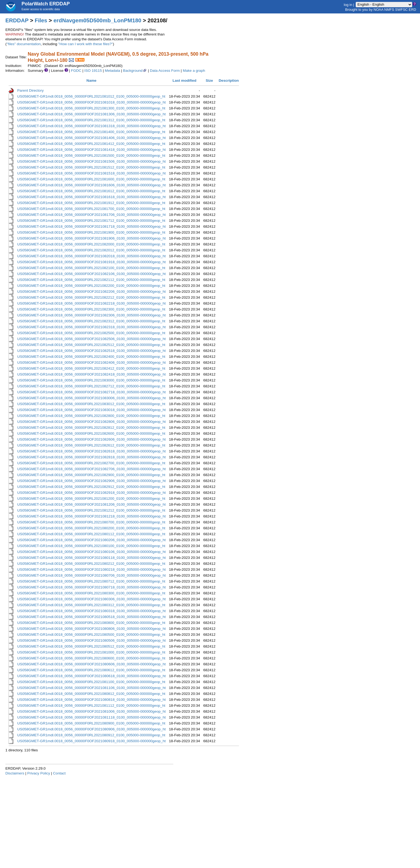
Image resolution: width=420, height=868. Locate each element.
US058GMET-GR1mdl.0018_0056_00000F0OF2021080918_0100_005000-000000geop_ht (91, 741)
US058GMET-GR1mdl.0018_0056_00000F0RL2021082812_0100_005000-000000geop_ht (91, 428)
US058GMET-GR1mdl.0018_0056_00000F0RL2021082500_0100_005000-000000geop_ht (91, 333)
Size (209, 80)
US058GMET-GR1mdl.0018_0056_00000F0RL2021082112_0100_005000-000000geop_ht (91, 280)
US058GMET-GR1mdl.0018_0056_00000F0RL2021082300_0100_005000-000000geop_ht (91, 309)
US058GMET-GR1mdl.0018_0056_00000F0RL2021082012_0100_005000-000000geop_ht (91, 250)
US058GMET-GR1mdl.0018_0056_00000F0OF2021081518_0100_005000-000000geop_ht (91, 173)
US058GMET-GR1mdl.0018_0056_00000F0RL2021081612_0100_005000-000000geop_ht (91, 191)
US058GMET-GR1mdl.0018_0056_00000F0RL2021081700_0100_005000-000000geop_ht (91, 209)
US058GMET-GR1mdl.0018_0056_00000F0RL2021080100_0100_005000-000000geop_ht (91, 546)
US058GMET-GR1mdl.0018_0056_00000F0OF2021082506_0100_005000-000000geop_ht (91, 339)
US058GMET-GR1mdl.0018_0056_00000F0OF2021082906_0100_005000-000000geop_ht (91, 481)
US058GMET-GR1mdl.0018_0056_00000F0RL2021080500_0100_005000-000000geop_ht (91, 635)
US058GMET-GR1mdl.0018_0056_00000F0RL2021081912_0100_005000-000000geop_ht (91, 203)
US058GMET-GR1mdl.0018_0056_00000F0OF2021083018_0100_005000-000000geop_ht (91, 410)
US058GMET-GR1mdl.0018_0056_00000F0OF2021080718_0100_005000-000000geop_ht (91, 587)
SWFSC (401, 10)
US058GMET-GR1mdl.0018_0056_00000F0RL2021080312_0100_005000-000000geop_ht (91, 605)
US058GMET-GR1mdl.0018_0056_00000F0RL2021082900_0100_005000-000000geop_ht (91, 475)
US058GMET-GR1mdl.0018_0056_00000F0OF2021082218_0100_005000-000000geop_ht (91, 303)
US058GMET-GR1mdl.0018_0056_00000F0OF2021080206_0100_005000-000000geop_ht (91, 540)
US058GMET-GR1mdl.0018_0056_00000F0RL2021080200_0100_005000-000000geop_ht (91, 528)
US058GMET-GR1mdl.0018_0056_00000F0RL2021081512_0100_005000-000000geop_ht (91, 167)
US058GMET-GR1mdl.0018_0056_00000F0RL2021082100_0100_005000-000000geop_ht (91, 268)
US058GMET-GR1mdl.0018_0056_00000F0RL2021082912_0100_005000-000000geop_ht (91, 487)
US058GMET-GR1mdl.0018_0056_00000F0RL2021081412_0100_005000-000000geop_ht (91, 144)
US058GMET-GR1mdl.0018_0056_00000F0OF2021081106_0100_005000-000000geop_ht (91, 688)
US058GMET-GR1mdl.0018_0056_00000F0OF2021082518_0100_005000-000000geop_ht (91, 351)
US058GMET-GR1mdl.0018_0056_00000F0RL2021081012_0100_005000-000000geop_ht (91, 96)
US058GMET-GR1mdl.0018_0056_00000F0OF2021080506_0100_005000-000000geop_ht (91, 640)
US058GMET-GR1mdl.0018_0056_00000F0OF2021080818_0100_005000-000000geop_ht (91, 700)
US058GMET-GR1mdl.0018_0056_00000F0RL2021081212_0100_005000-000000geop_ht (91, 510)
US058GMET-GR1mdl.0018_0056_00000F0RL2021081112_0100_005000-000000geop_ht (91, 705)
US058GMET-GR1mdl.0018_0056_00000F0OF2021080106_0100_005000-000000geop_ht (91, 552)
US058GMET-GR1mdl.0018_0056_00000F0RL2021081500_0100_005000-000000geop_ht (91, 155)
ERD (412, 10)
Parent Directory (30, 90)
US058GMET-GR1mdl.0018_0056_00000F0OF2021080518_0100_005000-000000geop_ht (91, 617)
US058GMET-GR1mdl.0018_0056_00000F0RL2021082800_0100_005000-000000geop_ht (91, 416)
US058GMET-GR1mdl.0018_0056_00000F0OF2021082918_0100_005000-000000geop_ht (91, 493)
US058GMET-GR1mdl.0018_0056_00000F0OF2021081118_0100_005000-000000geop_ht (91, 717)
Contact (59, 773)
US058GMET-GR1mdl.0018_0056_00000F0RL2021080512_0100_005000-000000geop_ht (91, 646)
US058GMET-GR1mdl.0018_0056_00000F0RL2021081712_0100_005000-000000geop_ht (91, 221)
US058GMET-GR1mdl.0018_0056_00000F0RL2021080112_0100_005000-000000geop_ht (91, 534)
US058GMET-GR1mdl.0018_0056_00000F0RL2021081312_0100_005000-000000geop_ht (91, 120)
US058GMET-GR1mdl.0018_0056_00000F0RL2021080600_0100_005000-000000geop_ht (91, 658)
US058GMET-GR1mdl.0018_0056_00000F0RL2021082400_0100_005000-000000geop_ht (91, 357)
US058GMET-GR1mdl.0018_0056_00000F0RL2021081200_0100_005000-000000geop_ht (91, 498)
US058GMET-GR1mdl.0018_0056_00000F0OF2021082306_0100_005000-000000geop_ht (91, 315)
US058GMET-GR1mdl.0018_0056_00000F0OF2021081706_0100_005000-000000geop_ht (91, 215)
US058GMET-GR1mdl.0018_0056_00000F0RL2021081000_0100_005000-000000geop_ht (91, 652)
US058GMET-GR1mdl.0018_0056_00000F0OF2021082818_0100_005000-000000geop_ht (91, 457)
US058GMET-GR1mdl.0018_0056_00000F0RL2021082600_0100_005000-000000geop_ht (91, 433)
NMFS (389, 10)
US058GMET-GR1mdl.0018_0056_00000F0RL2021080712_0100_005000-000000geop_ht (91, 581)
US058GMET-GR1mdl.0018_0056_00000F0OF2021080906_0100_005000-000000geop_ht (91, 729)
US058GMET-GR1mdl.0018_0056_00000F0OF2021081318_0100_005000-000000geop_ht (91, 126)
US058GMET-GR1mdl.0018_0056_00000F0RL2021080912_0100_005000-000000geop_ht (91, 735)
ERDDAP (17, 20)
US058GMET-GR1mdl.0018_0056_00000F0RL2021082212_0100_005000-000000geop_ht (91, 297)
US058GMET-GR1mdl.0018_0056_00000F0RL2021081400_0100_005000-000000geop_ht (91, 132)
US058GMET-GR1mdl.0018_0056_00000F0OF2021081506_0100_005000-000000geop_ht (91, 161)
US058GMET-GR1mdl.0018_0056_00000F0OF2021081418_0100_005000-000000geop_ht (91, 150)
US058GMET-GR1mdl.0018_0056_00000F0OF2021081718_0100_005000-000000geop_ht (91, 226)
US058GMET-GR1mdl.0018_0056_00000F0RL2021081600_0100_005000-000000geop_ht (91, 179)
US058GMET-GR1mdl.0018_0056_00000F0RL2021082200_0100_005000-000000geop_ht (91, 286)
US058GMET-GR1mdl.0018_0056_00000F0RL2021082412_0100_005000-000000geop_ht (91, 368)
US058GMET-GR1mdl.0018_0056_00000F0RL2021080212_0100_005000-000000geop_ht (91, 564)
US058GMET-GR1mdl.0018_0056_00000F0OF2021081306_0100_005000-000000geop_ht (91, 114)
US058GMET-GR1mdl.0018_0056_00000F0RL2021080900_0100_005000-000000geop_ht (91, 723)
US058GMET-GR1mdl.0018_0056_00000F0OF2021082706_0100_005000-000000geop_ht (91, 469)
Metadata (112, 71)
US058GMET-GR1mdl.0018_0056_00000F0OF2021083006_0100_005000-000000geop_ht (91, 398)
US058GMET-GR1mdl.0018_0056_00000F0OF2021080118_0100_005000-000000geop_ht (91, 558)
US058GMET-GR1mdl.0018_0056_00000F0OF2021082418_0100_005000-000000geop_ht (91, 374)
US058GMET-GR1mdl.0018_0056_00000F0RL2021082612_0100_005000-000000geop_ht (91, 445)
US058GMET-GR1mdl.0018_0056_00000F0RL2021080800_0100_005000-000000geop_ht (91, 623)
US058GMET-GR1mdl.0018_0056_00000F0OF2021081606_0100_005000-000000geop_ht (91, 185)
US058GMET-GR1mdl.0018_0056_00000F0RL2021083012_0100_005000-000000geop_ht (91, 404)
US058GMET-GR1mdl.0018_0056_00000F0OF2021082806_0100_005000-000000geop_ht (91, 422)
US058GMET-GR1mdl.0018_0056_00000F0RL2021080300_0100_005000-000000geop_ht (91, 593)
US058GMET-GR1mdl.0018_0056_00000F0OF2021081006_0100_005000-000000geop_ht (91, 711)
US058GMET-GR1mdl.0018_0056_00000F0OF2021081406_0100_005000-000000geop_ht (91, 138)
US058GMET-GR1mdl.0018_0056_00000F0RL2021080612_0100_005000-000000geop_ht (91, 670)
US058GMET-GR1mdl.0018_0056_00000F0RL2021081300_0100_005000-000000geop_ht (91, 108)
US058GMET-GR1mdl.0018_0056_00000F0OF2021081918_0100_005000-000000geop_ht (91, 262)
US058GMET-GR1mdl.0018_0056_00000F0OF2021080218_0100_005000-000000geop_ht (91, 569)
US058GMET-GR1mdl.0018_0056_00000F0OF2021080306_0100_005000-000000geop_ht (91, 599)
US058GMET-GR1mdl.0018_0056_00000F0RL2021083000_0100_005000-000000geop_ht (91, 380)
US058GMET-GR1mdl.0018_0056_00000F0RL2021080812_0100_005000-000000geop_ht (91, 694)
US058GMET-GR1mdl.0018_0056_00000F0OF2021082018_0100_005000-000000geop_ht (91, 256)
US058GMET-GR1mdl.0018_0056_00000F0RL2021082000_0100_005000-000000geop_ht (91, 244)
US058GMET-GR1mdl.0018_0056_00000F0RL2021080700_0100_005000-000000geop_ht (91, 522)
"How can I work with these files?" (85, 44)
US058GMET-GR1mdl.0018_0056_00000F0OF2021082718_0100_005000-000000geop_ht (91, 392)
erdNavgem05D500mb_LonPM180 (97, 20)
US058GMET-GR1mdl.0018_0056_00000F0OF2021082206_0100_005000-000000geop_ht (91, 292)
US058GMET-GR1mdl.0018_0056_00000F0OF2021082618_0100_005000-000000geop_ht (91, 451)
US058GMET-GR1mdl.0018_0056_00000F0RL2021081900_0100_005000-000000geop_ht (91, 232)
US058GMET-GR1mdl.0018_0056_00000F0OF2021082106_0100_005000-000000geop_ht (91, 274)
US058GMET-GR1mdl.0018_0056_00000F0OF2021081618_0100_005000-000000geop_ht (91, 197)
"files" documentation (24, 44)
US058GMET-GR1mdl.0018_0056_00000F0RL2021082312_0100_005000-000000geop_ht (91, 321)
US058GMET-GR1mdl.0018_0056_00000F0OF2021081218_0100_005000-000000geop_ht (91, 516)
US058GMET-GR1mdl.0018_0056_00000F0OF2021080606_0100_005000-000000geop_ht (91, 664)
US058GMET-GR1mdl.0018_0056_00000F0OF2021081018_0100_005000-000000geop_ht (91, 102)
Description (229, 80)
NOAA (378, 10)
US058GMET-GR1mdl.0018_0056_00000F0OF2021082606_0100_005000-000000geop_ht (91, 439)
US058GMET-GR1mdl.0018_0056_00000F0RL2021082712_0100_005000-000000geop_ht (91, 386)
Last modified (184, 80)
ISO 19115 (93, 71)
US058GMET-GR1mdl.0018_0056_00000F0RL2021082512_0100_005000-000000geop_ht (91, 345)
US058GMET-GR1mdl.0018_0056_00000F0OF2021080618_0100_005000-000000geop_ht (91, 676)
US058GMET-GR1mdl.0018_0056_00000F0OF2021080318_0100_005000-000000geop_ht (91, 611)
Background (135, 71)
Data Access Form (165, 71)
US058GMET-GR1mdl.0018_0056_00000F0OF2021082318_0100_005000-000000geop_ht (91, 327)
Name (91, 80)
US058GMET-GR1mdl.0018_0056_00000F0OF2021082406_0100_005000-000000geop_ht (91, 362)
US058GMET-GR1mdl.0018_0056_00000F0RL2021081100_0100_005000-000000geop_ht (91, 682)
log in (348, 4)
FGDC (76, 71)
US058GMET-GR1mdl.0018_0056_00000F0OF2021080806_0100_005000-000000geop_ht (91, 629)
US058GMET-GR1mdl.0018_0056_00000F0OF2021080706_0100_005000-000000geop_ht (91, 575)
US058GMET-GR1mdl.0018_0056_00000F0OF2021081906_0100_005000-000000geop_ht (91, 238)
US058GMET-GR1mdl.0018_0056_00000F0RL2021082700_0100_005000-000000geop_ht (91, 463)
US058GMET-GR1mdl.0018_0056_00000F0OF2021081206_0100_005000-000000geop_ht (91, 504)
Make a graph (194, 71)
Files (41, 20)
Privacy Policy (38, 773)
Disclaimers (14, 773)
